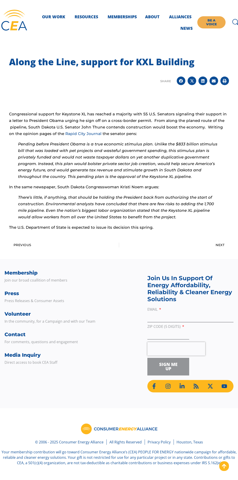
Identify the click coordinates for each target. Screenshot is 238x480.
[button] (181, 81)
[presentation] (176, 349)
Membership (21, 273)
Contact (15, 334)
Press (12, 293)
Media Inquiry (23, 355)
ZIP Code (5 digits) (164, 327)
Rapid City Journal (84, 133)
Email (152, 310)
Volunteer (18, 314)
